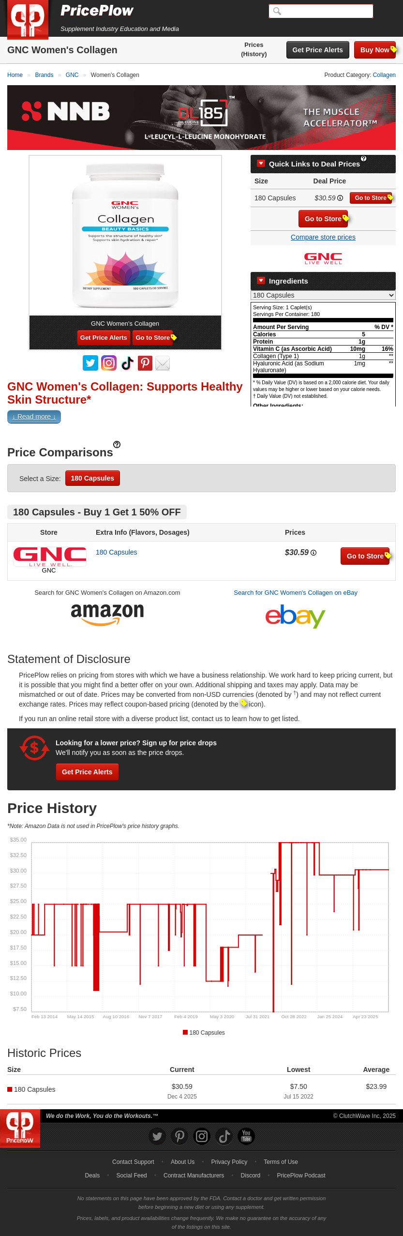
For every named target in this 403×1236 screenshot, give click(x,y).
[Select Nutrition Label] (323, 295)
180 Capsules (93, 478)
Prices (253, 44)
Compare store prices (323, 237)
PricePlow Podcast (301, 1175)
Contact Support (133, 1162)
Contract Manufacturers (194, 1175)
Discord (251, 1175)
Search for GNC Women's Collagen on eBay (296, 592)
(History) (254, 54)
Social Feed (131, 1175)
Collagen (384, 75)
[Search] (321, 11)
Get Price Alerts (318, 50)
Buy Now (378, 49)
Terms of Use (281, 1162)
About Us (182, 1162)
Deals (92, 1175)
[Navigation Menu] (385, 11)
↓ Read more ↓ (34, 417)
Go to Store (373, 197)
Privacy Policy (229, 1162)
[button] (201, 419)
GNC (49, 570)
